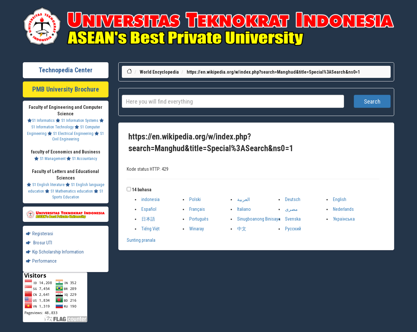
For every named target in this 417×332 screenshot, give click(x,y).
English (339, 199)
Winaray (196, 228)
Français (197, 209)
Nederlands (343, 209)
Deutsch (292, 199)
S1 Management (49, 158)
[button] (129, 189)
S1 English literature (46, 184)
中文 (241, 228)
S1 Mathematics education (69, 191)
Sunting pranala (141, 240)
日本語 (148, 219)
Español (148, 209)
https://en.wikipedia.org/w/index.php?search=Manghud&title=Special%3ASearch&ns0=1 (273, 72)
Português (198, 219)
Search (372, 101)
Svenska (293, 219)
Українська (344, 219)
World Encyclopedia (159, 72)
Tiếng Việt (150, 228)
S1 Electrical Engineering (70, 133)
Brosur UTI (39, 242)
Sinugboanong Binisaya (258, 219)
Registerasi (39, 233)
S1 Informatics (41, 120)
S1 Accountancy (81, 158)
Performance (41, 261)
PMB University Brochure (65, 89)
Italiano (244, 209)
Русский (293, 228)
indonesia (150, 199)
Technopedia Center (66, 70)
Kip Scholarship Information (55, 251)
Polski (195, 199)
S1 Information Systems (77, 120)
